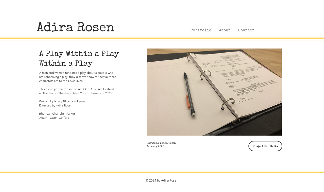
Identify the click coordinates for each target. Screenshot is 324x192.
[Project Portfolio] (265, 146)
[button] (214, 92)
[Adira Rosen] (75, 29)
